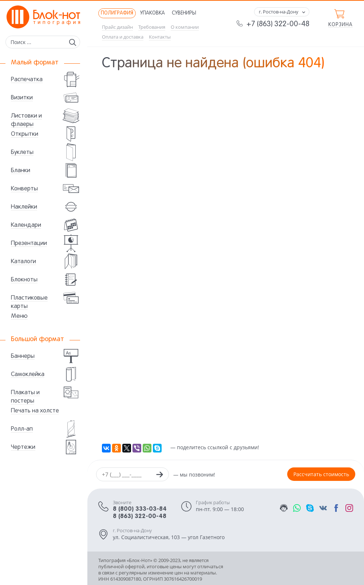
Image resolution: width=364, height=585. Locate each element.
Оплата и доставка (122, 37)
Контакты (160, 37)
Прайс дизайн (117, 27)
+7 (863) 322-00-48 (277, 24)
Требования (151, 27)
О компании (185, 27)
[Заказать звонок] (159, 475)
